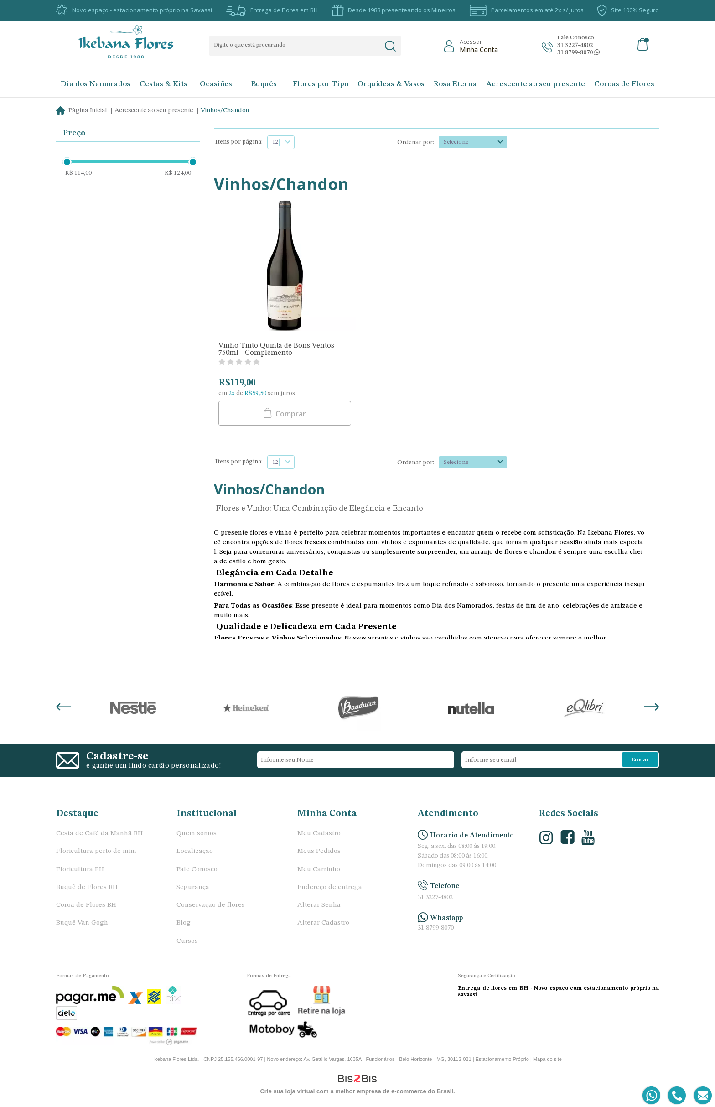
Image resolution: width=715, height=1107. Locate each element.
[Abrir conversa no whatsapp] (575, 53)
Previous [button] (63, 708)
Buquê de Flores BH (87, 887)
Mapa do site (547, 1059)
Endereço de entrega (329, 887)
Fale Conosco (197, 869)
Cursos (187, 941)
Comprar (290, 414)
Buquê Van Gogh (82, 923)
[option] (133, 708)
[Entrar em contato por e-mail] (701, 1096)
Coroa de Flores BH (86, 905)
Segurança (192, 887)
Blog (183, 923)
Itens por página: (239, 142)
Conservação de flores (210, 905)
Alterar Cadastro (323, 923)
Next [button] (651, 708)
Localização (194, 851)
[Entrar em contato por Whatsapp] (652, 1096)
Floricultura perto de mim (96, 851)
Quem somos (196, 833)
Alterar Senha (319, 905)
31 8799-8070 (436, 928)
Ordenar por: (415, 142)
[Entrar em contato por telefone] (676, 1096)
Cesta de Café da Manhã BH (99, 833)
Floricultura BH (80, 869)
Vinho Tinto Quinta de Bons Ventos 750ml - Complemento (276, 349)
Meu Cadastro (319, 833)
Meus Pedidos (319, 851)
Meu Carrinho (318, 869)
